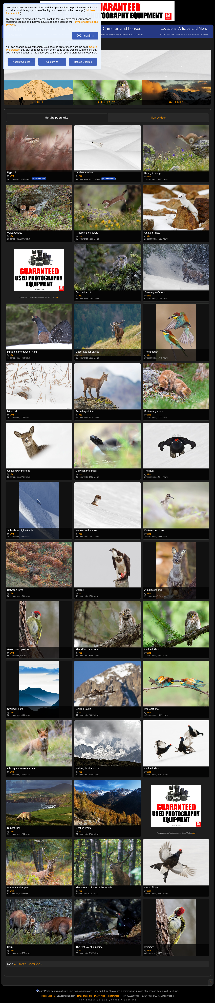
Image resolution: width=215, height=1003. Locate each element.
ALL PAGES (20, 964)
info (56, 297)
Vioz (12, 176)
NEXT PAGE (35, 964)
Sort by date (158, 117)
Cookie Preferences (110, 996)
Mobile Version (48, 996)
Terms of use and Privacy (88, 996)
